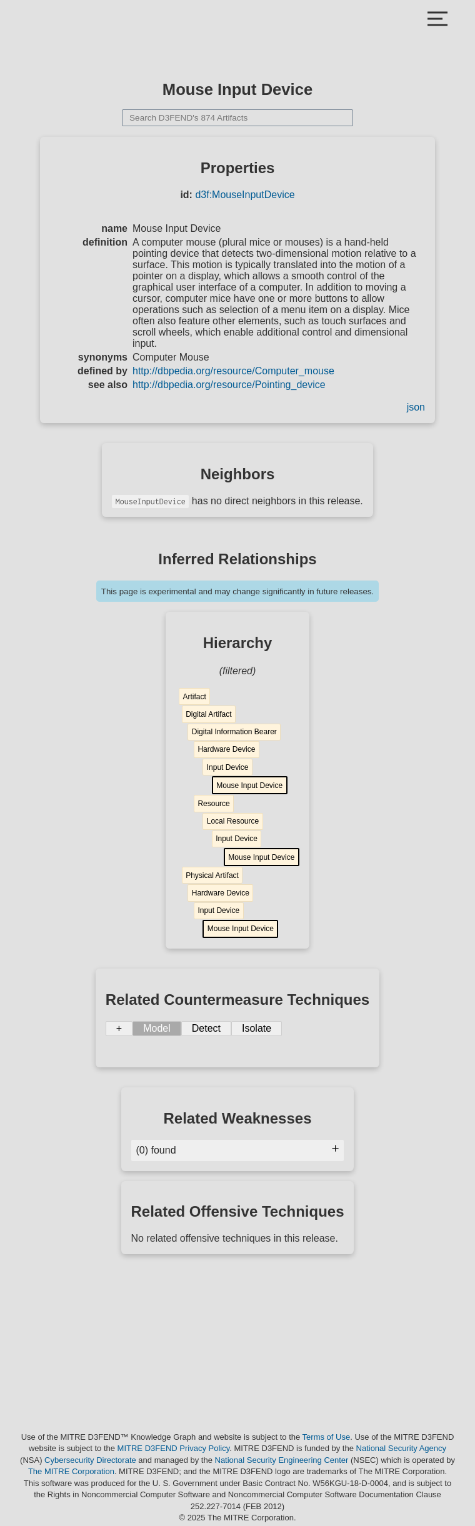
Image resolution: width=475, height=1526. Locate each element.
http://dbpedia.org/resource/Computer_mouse (233, 371)
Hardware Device (226, 749)
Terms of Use (326, 1437)
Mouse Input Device (249, 785)
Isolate (256, 1028)
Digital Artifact (208, 714)
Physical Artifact (212, 875)
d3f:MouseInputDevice (244, 194)
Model (157, 1028)
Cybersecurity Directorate (90, 1460)
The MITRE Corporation (71, 1471)
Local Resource (233, 821)
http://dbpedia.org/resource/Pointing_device (229, 384)
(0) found (237, 1150)
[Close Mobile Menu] (438, 20)
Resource (213, 803)
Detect (206, 1028)
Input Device (228, 767)
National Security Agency (401, 1448)
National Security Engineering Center (282, 1460)
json (416, 407)
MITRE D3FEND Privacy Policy (174, 1448)
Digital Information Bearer (234, 731)
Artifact (194, 696)
